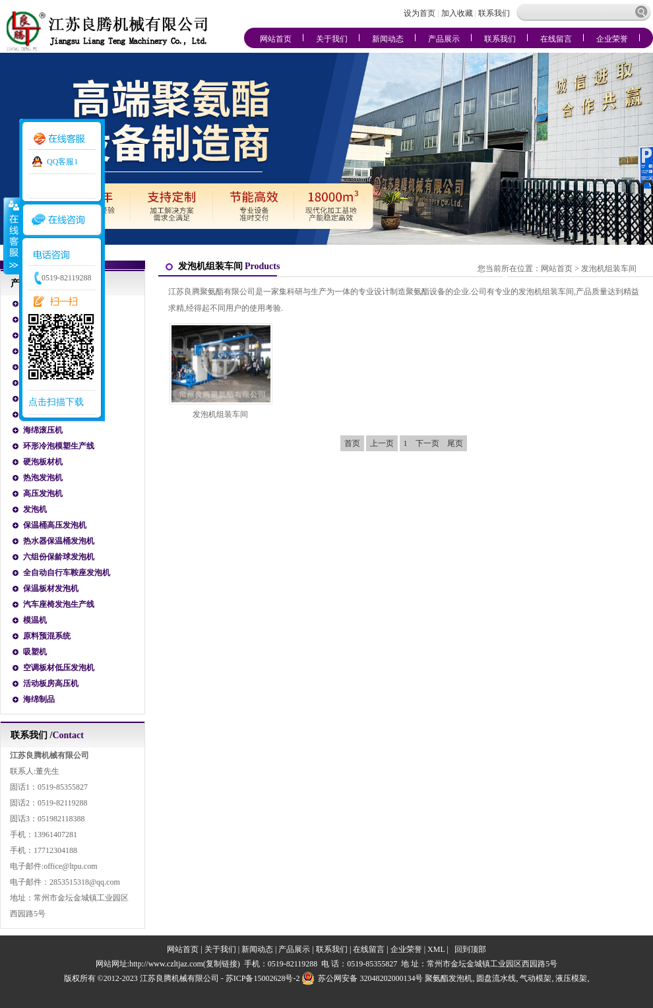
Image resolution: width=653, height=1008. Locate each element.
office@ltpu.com (70, 866)
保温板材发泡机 (50, 588)
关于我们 (332, 39)
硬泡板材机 (43, 461)
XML (436, 949)
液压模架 (571, 978)
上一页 (382, 443)
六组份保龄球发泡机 (58, 556)
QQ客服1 (62, 161)
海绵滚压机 (43, 430)
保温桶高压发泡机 (54, 525)
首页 (352, 443)
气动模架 (535, 978)
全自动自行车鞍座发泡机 (66, 572)
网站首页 (276, 39)
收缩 (11, 235)
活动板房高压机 (50, 683)
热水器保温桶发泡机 (58, 541)
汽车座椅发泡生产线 (58, 604)
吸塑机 (35, 651)
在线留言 (556, 39)
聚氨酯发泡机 (448, 978)
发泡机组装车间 (609, 268)
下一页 (427, 443)
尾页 (455, 443)
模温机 (35, 620)
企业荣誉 (612, 39)
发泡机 (35, 509)
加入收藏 (457, 13)
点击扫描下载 (56, 402)
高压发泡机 (43, 493)
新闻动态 (388, 39)
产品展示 (444, 39)
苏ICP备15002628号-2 (263, 978)
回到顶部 (470, 949)
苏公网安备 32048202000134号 (362, 978)
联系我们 (494, 13)
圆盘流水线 (496, 978)
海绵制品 (39, 699)
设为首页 (420, 13)
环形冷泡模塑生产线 (58, 446)
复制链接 (221, 963)
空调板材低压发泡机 (58, 667)
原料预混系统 (47, 636)
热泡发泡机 (43, 477)
